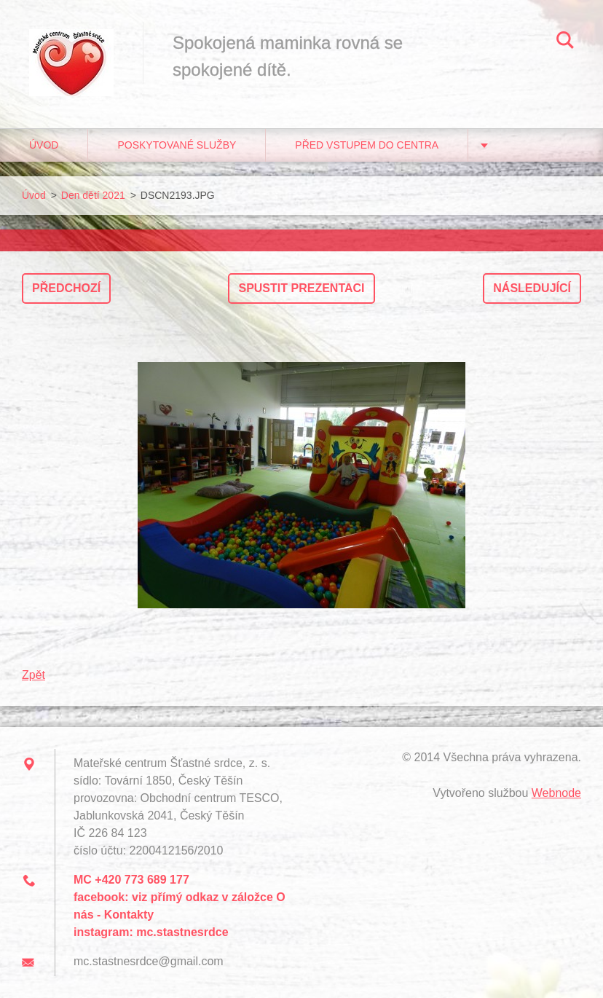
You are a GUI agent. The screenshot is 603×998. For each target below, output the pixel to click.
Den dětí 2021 (93, 195)
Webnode (556, 793)
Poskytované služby (176, 145)
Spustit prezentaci (301, 288)
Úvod (43, 145)
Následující (532, 288)
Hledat (565, 42)
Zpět (33, 675)
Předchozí (66, 288)
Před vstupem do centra (366, 145)
